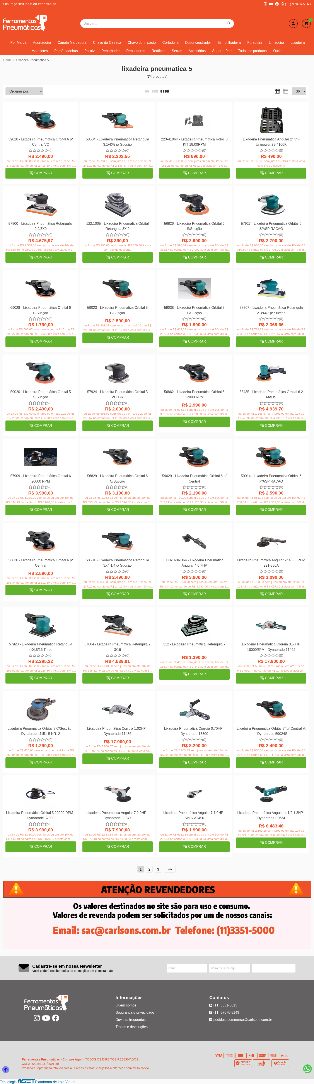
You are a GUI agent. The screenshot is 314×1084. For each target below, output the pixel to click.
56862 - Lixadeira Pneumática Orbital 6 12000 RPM (194, 394)
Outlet (278, 51)
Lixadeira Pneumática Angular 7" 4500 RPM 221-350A (271, 562)
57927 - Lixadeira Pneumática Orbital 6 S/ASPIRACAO (271, 226)
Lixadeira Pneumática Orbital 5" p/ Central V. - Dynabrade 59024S (271, 731)
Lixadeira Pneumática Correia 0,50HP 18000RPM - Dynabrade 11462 (271, 646)
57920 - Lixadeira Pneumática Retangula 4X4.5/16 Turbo (40, 646)
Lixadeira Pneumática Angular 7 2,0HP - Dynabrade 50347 (117, 815)
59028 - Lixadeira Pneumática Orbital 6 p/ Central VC (41, 141)
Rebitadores (135, 51)
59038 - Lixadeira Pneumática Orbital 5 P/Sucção (194, 310)
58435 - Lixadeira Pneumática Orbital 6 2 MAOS (271, 394)
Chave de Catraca (107, 42)
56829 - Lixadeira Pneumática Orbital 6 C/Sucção (117, 478)
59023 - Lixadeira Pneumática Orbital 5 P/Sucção (117, 310)
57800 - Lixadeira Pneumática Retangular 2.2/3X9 (41, 226)
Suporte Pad (222, 51)
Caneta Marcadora (72, 42)
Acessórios (197, 51)
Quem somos (126, 1005)
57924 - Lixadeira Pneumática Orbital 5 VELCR (117, 394)
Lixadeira (298, 42)
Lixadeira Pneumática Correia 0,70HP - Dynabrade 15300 (194, 731)
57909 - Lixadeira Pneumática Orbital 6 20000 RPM (40, 478)
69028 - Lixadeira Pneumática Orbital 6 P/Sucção (40, 310)
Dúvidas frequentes (131, 1020)
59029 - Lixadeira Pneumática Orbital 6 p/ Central (194, 478)
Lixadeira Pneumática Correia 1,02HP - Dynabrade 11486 (117, 731)
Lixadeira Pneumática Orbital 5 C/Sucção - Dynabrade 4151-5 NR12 (40, 731)
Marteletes (39, 51)
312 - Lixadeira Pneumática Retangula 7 (194, 644)
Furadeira (254, 42)
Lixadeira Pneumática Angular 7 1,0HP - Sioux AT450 (194, 815)
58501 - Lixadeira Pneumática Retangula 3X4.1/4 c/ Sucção (117, 562)
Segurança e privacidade (135, 1012)
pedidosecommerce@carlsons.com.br (240, 1020)
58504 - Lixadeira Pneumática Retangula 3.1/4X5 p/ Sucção (117, 141)
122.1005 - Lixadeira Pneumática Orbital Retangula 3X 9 (117, 226)
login (29, 4)
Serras (177, 51)
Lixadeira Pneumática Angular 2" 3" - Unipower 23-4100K (271, 141)
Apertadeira (42, 42)
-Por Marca (17, 42)
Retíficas (158, 51)
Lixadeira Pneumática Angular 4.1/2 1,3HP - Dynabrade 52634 (271, 815)
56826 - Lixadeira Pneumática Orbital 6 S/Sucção (194, 226)
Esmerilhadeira (229, 42)
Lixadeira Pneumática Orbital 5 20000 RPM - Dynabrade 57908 (40, 815)
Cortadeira (170, 42)
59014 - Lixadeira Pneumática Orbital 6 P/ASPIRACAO (271, 478)
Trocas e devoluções (132, 1027)
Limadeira (276, 42)
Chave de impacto (142, 42)
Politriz (89, 51)
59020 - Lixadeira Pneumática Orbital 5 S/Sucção (40, 394)
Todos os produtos (252, 51)
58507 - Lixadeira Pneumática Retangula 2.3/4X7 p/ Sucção (271, 310)
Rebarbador (110, 51)
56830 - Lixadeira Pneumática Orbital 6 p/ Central (41, 562)
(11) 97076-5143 (296, 4)
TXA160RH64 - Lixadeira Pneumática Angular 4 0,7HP (194, 562)
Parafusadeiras (66, 51)
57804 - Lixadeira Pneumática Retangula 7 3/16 (117, 646)
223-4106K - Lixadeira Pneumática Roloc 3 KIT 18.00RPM (194, 141)
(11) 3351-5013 (223, 1005)
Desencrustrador (198, 42)
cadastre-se (47, 4)
